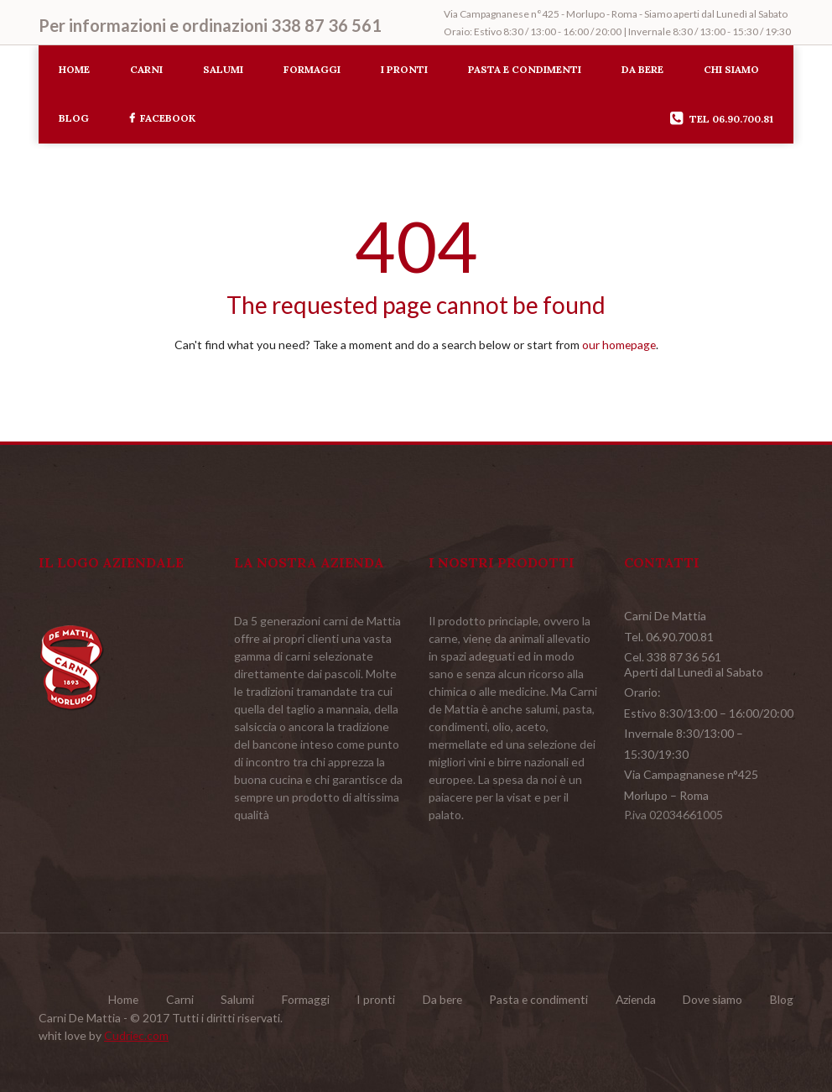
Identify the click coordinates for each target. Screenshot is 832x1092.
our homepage (619, 344)
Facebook (162, 118)
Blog (74, 118)
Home (74, 69)
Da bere (642, 69)
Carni (146, 69)
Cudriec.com (136, 1034)
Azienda (633, 998)
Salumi (223, 69)
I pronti (404, 69)
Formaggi (312, 69)
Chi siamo (731, 69)
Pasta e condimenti (524, 69)
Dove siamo (712, 998)
